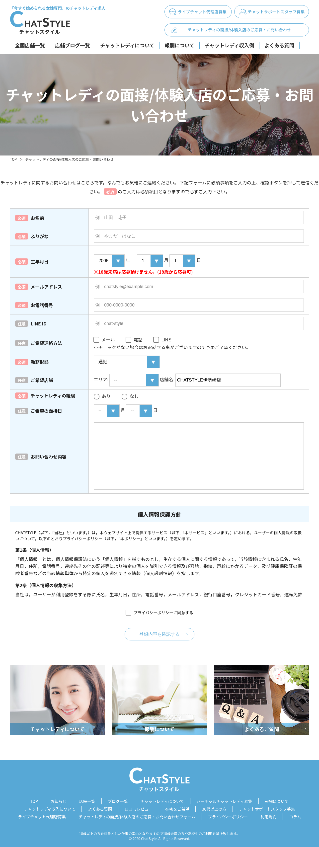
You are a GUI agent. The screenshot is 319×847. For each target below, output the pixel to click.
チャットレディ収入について (49, 808)
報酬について (179, 45)
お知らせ (59, 801)
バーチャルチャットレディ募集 (224, 801)
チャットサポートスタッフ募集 (267, 808)
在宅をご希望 (177, 808)
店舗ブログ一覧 (72, 45)
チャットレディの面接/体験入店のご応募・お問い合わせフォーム (137, 815)
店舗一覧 (87, 801)
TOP (13, 159)
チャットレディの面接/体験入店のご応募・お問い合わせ (69, 159)
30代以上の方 (214, 808)
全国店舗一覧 (30, 45)
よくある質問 (279, 45)
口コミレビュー (139, 808)
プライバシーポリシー (228, 815)
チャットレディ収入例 (229, 45)
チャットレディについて (127, 45)
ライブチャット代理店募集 (42, 815)
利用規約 (268, 815)
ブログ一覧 (118, 801)
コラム (295, 815)
